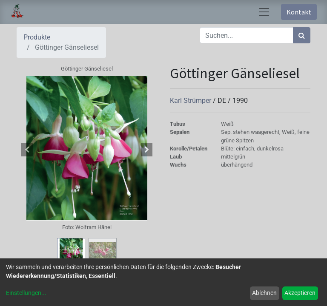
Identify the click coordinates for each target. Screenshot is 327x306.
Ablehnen (264, 292)
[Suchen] (301, 35)
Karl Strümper (191, 100)
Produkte (36, 37)
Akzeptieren (300, 292)
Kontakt (299, 12)
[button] (27, 149)
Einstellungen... (26, 292)
